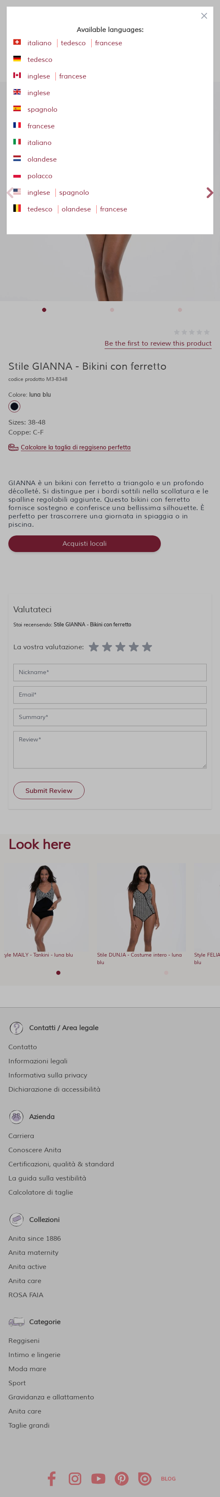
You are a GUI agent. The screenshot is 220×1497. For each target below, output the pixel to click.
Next (210, 191)
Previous (10, 191)
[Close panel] (204, 15)
